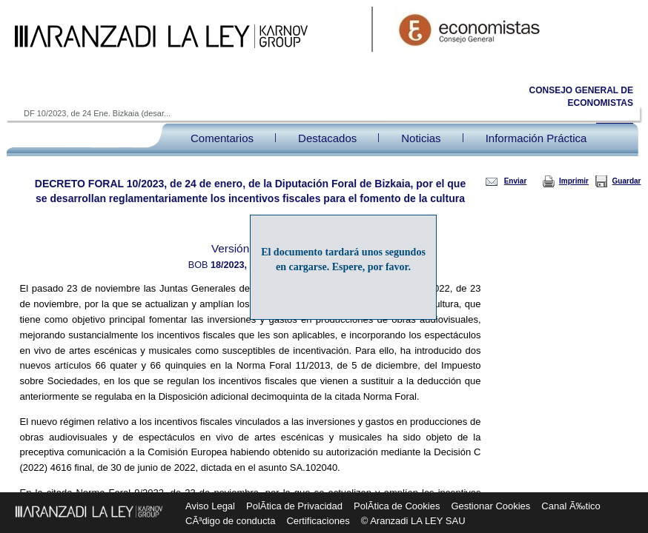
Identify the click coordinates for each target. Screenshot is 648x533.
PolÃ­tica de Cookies (397, 506)
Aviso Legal (210, 506)
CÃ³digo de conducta (230, 520)
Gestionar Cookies (490, 506)
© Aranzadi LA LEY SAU (413, 520)
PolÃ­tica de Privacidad (294, 506)
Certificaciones (317, 520)
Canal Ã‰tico (570, 506)
